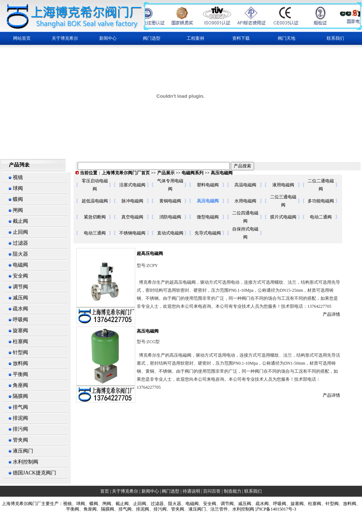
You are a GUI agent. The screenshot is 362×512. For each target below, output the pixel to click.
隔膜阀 (20, 396)
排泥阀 (20, 418)
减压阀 (20, 297)
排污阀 (20, 429)
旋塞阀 (20, 330)
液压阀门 (23, 451)
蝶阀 (18, 199)
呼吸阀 (20, 319)
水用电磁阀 (245, 200)
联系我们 (335, 38)
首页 (104, 491)
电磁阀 (20, 265)
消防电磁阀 (170, 217)
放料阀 (20, 363)
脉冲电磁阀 (132, 200)
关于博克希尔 (125, 491)
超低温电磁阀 (95, 200)
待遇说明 (191, 491)
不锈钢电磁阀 (132, 233)
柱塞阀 (20, 341)
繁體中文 (10, 151)
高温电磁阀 (245, 184)
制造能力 (232, 491)
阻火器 (20, 254)
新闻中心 (150, 491)
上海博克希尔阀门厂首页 (126, 172)
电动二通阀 (321, 217)
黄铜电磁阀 (170, 200)
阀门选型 (170, 491)
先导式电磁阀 (208, 233)
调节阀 (20, 287)
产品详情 (331, 314)
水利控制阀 (25, 462)
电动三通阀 (95, 233)
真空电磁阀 (132, 217)
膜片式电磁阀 (283, 217)
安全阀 (20, 276)
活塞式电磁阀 (132, 184)
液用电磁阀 (283, 184)
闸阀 (18, 210)
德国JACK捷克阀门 (34, 473)
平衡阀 (20, 374)
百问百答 (212, 491)
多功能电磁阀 (321, 200)
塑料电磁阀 (208, 184)
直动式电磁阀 (170, 233)
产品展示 (166, 172)
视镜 (18, 177)
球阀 (18, 188)
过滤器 (20, 243)
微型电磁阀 (208, 217)
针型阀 (20, 352)
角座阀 (20, 385)
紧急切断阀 (95, 217)
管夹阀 (20, 440)
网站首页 (22, 38)
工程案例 (195, 38)
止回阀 (20, 232)
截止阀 (20, 221)
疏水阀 (20, 308)
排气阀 (20, 407)
